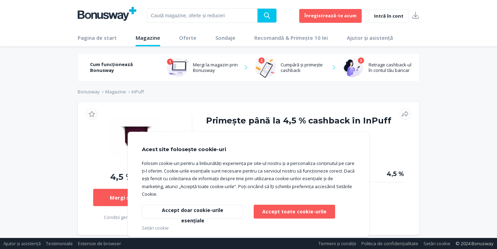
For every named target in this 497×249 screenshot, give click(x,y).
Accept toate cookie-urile (294, 211)
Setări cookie (436, 243)
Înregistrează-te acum (330, 15)
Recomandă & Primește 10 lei (291, 37)
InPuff (137, 92)
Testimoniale (59, 243)
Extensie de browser (99, 243)
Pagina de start (97, 37)
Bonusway (89, 92)
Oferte (187, 37)
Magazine (148, 37)
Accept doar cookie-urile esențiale (192, 213)
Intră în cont (388, 16)
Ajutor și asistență (370, 37)
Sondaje (225, 37)
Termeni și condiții (337, 243)
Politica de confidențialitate (389, 243)
